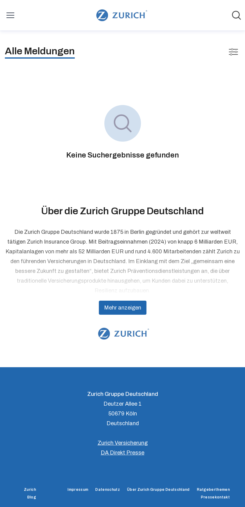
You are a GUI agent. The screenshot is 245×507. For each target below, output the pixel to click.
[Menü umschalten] (10, 15)
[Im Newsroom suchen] (236, 15)
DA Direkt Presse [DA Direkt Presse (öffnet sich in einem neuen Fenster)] (122, 453)
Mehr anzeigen (122, 308)
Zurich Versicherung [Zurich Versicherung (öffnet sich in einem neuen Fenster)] (123, 443)
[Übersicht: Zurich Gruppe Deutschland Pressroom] (121, 15)
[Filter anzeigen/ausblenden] (233, 52)
